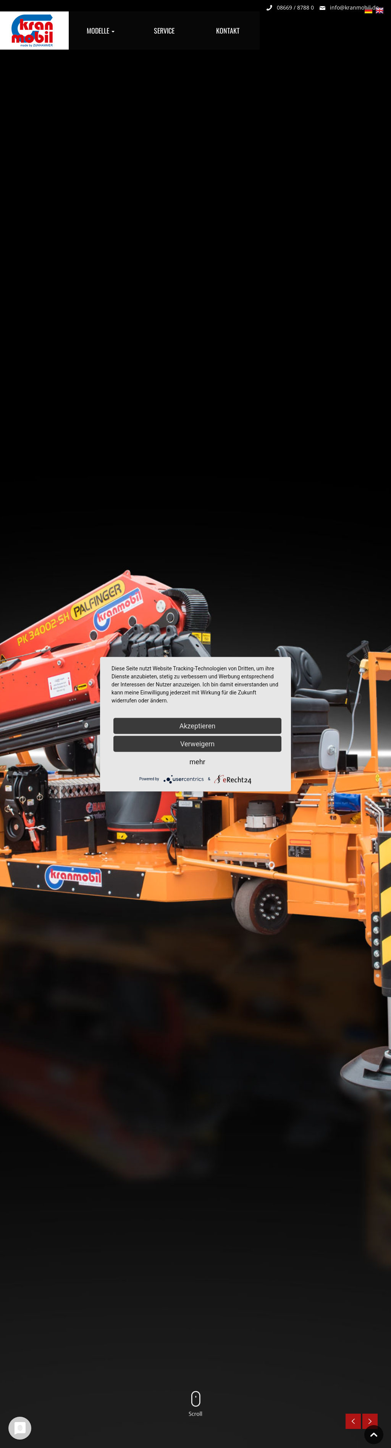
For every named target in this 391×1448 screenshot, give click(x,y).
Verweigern (197, 743)
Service (164, 30)
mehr (197, 761)
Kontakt (227, 30)
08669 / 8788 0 (295, 7)
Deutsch (368, 11)
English (379, 11)
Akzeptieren (197, 726)
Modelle (101, 30)
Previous (353, 1421)
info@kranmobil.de (354, 7)
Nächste (370, 1421)
